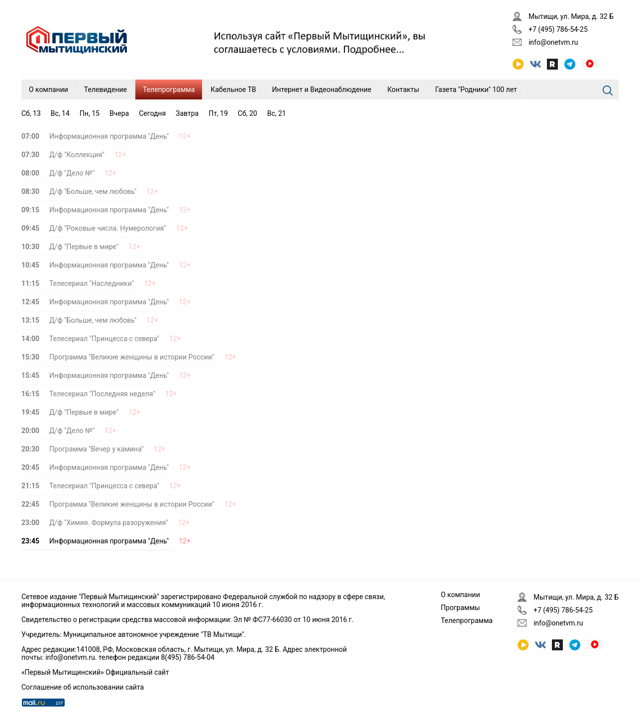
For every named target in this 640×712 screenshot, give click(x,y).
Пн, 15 (90, 113)
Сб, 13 (31, 113)
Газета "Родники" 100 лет (476, 89)
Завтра (187, 113)
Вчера (119, 113)
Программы (460, 608)
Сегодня (152, 113)
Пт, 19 (218, 113)
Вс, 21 (276, 113)
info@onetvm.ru (553, 42)
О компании (48, 89)
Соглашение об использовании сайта (82, 687)
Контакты (403, 89)
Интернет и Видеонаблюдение (322, 89)
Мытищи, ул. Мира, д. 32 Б (571, 16)
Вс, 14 (60, 113)
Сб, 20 (247, 113)
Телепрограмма (169, 89)
